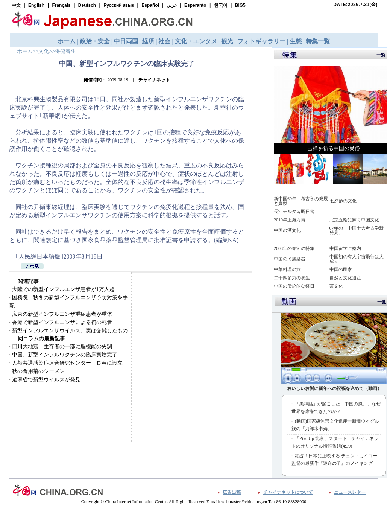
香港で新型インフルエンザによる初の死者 (62, 322)
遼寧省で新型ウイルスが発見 (46, 379)
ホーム (25, 51)
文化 (43, 51)
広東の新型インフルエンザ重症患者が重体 (62, 314)
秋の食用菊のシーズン (38, 371)
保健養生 (65, 51)
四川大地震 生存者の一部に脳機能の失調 (62, 346)
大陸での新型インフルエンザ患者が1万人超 (63, 289)
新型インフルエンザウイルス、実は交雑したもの (70, 330)
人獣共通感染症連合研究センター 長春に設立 (67, 363)
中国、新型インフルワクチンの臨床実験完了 (64, 355)
